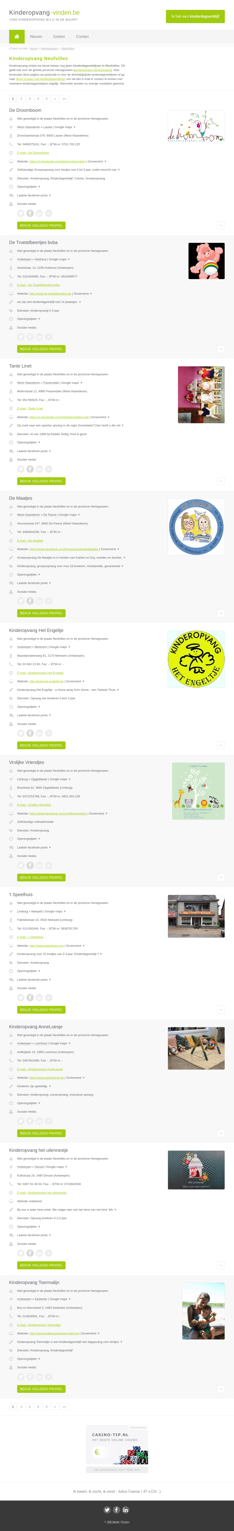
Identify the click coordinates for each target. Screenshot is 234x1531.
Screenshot (97, 161)
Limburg (22, 779)
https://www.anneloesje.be (46, 1077)
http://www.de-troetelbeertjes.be (50, 293)
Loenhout (41, 1043)
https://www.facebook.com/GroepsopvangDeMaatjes (63, 549)
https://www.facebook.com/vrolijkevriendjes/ (58, 813)
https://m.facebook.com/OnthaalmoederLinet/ (59, 417)
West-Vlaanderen (28, 127)
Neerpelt (36, 911)
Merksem (41, 647)
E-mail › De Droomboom (33, 152)
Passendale (51, 382)
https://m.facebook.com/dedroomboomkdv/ (57, 161)
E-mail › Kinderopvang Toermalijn (39, 1325)
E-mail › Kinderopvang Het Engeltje (40, 673)
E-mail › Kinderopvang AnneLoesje (40, 1069)
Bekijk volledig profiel (41, 225)
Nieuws (36, 36)
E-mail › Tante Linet (30, 408)
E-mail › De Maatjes (30, 540)
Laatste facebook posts (34, 195)
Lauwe (47, 127)
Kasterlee (41, 1299)
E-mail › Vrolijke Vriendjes (34, 805)
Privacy (125, 1521)
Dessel (39, 1167)
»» (64, 98)
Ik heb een (195, 16)
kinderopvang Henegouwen (92, 70)
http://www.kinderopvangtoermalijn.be (54, 1333)
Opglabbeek (39, 779)
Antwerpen (24, 259)
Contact (82, 36)
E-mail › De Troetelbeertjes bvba (38, 285)
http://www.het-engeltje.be (46, 681)
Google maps (65, 127)
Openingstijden (29, 186)
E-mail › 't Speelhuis (30, 937)
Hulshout (40, 259)
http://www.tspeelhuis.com (46, 945)
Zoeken (59, 36)
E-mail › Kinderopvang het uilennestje (41, 1192)
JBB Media (113, 1521)
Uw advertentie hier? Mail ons (117, 1469)
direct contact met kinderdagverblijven (41, 79)
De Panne (50, 514)
